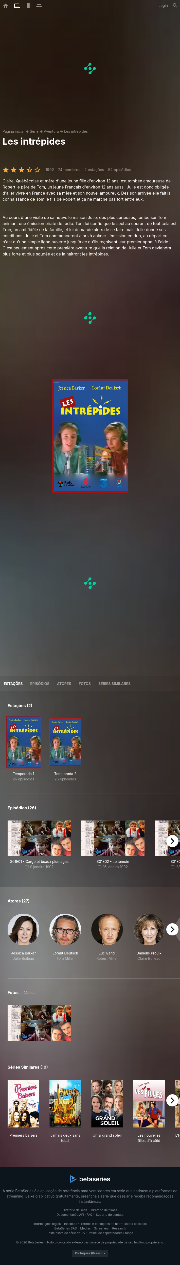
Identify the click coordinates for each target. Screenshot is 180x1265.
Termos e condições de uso (100, 1224)
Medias (85, 1228)
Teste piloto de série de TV (66, 1233)
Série (34, 131)
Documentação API (70, 1215)
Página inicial (14, 131)
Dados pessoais (135, 1224)
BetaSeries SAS (66, 1228)
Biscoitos (70, 1224)
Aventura (51, 131)
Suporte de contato (109, 1215)
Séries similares (114, 683)
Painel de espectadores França (111, 1233)
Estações (13, 683)
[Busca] (175, 5)
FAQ (90, 1215)
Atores (64, 683)
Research (118, 1228)
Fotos (85, 683)
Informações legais (47, 1224)
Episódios (39, 683)
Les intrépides (76, 131)
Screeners (101, 1228)
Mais (28, 992)
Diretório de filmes (104, 1210)
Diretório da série (75, 1210)
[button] (23, 940)
